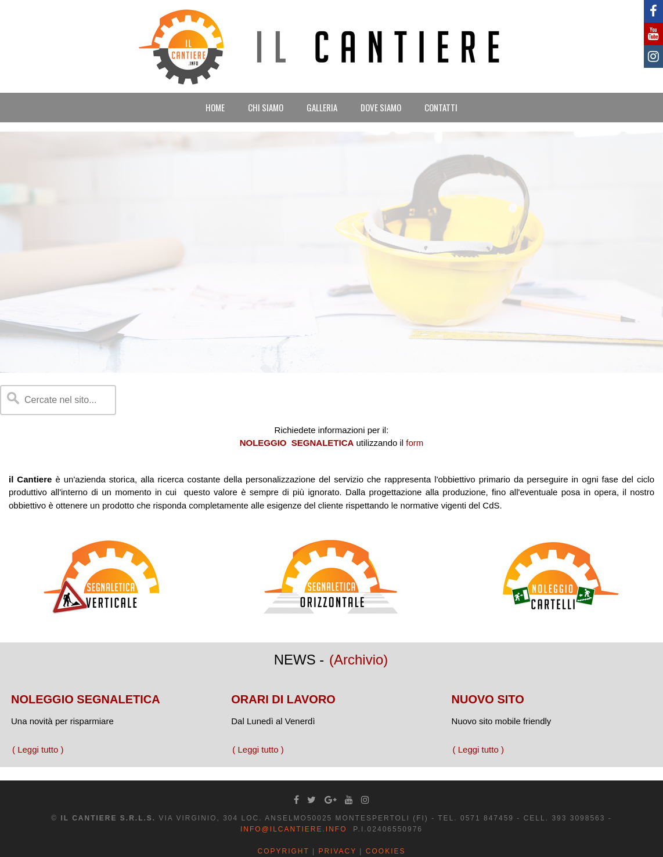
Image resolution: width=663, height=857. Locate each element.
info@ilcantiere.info (293, 829)
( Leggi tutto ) (37, 749)
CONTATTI (440, 107)
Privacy (337, 851)
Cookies (386, 851)
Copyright (283, 851)
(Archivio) (358, 659)
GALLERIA (322, 107)
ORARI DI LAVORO (283, 699)
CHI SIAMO (265, 107)
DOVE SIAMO (381, 107)
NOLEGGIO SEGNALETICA (85, 699)
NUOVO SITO (488, 699)
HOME (215, 107)
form (414, 443)
